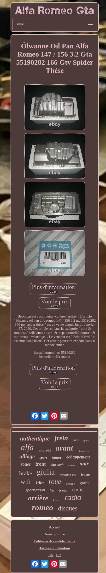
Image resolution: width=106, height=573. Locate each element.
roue (55, 481)
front (40, 464)
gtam (84, 482)
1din (39, 482)
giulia (46, 472)
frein (61, 438)
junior (57, 457)
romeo (42, 507)
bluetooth (57, 465)
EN (50, 555)
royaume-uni (67, 474)
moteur (70, 483)
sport (43, 457)
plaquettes (83, 451)
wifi (26, 481)
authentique (35, 438)
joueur (85, 474)
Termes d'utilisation (54, 548)
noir (83, 464)
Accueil (54, 527)
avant (64, 448)
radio (73, 497)
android (45, 450)
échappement (78, 457)
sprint (78, 489)
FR (58, 555)
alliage (27, 456)
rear (56, 499)
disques (67, 508)
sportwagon (35, 490)
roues (26, 464)
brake (25, 473)
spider (86, 440)
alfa (27, 447)
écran (63, 490)
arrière (38, 498)
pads (76, 440)
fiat (52, 490)
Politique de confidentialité (54, 541)
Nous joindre (55, 534)
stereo (71, 465)
